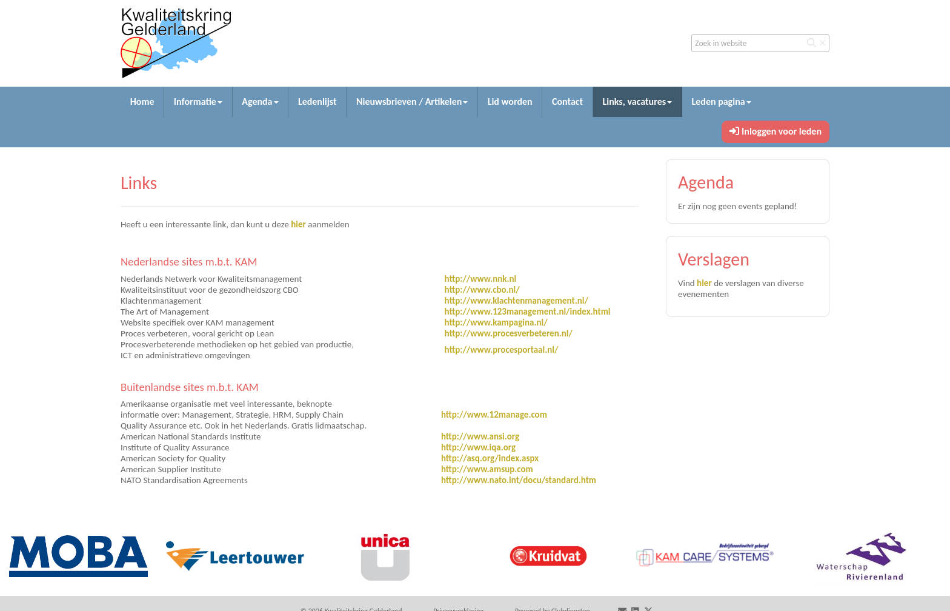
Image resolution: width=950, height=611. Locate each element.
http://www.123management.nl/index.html (527, 311)
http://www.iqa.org (478, 447)
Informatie (198, 101)
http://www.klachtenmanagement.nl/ (516, 300)
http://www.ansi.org (480, 436)
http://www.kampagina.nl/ (495, 322)
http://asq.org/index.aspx (490, 458)
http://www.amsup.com (487, 469)
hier (298, 224)
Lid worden (510, 101)
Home (142, 101)
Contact (567, 101)
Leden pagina (721, 101)
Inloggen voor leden (775, 131)
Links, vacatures (637, 101)
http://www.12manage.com (494, 414)
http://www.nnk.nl (480, 278)
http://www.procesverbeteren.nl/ (508, 333)
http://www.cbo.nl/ (481, 289)
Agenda (260, 101)
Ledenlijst (317, 101)
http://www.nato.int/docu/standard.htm (518, 480)
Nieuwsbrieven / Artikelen (412, 101)
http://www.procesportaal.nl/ (501, 349)
